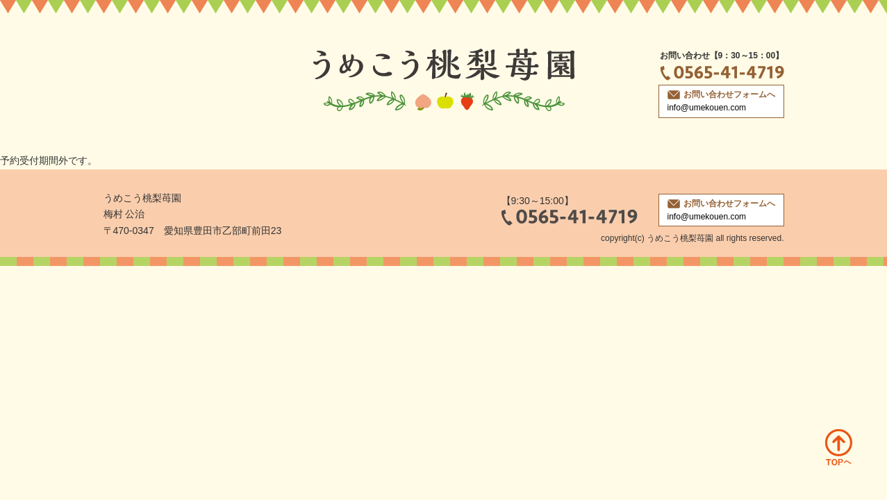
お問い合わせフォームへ (721, 94)
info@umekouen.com (707, 107)
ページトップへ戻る (838, 447)
